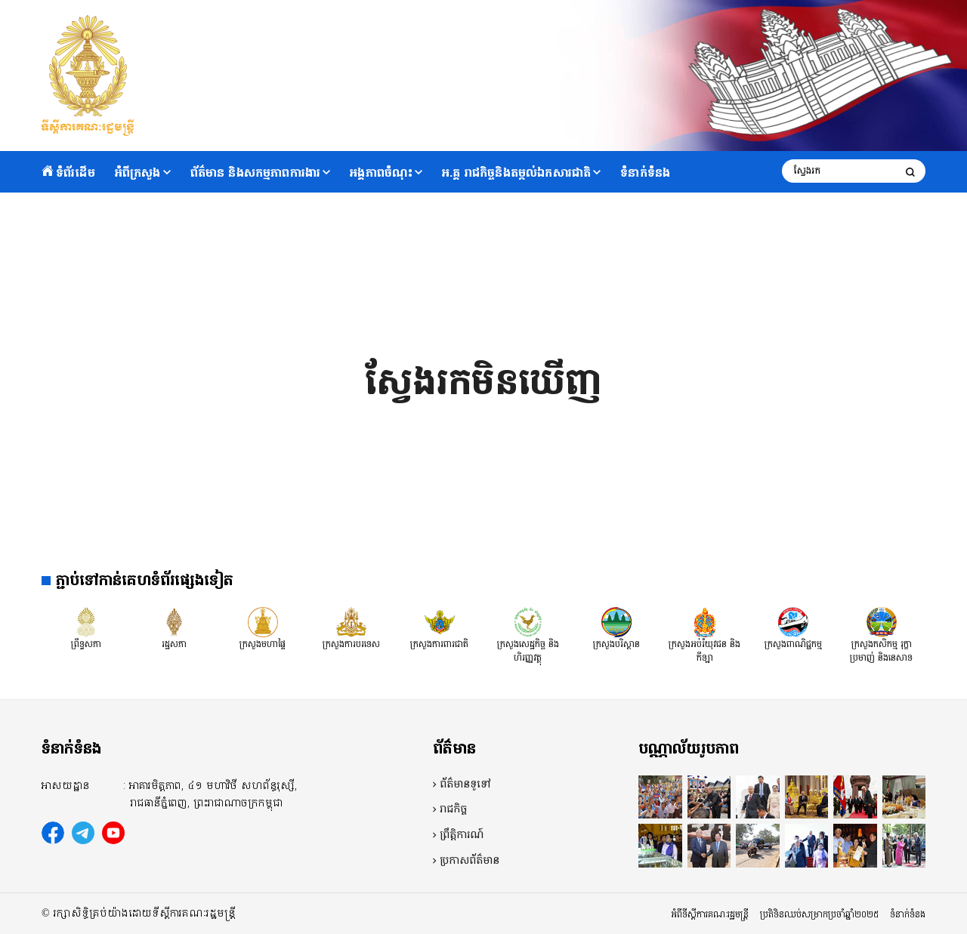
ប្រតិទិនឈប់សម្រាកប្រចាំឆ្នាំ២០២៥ (819, 914)
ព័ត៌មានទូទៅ (465, 784)
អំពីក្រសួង (138, 172)
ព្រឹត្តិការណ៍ (462, 835)
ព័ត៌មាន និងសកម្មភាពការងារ (255, 172)
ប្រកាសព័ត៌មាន (469, 861)
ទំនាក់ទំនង (645, 172)
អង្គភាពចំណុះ (381, 172)
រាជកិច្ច (453, 809)
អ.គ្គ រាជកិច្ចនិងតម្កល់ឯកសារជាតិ (516, 172)
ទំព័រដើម (68, 172)
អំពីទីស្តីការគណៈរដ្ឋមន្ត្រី (710, 914)
